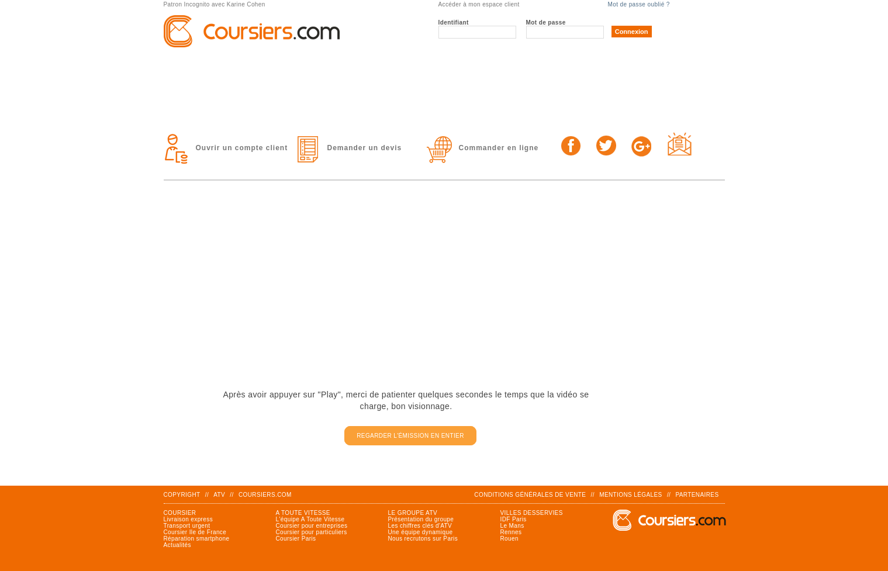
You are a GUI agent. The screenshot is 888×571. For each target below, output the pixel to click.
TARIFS (593, 65)
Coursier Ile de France (195, 532)
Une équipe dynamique (420, 532)
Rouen (509, 538)
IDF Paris (513, 519)
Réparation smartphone (197, 538)
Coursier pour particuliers (311, 532)
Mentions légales (630, 495)
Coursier (180, 513)
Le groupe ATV (232, 65)
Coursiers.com (265, 495)
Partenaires (696, 495)
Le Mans (512, 525)
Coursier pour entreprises (312, 525)
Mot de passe (546, 22)
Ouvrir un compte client (242, 148)
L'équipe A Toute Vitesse (310, 519)
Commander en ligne (499, 148)
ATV (219, 495)
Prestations (364, 65)
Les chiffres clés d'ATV (420, 525)
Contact (217, 100)
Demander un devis (364, 148)
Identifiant (453, 22)
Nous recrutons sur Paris (423, 538)
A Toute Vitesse (303, 513)
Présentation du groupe (421, 519)
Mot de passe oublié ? (639, 4)
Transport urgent (187, 525)
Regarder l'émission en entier (410, 435)
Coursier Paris (296, 538)
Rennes (511, 532)
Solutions (487, 65)
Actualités (177, 545)
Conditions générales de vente (530, 495)
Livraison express (188, 519)
